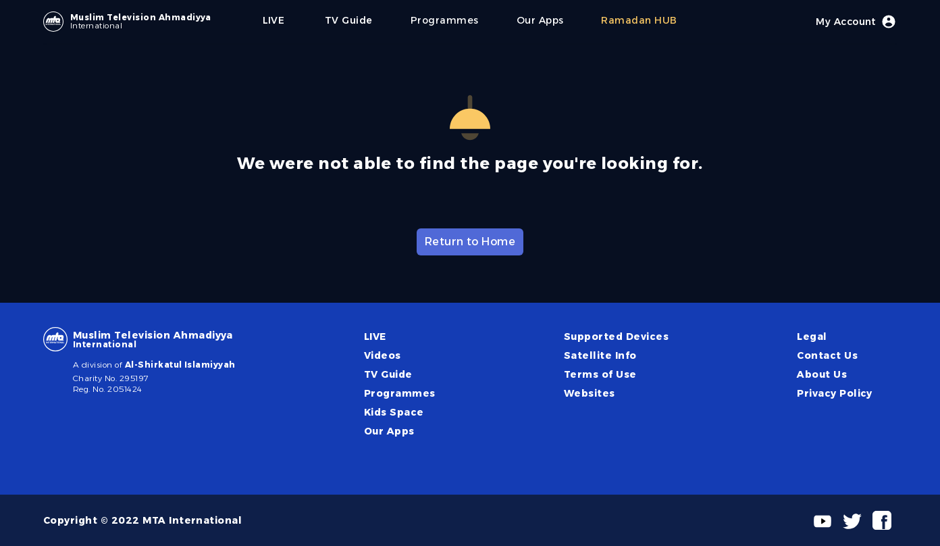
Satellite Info (600, 355)
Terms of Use (600, 374)
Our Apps (389, 431)
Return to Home (470, 241)
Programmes (400, 393)
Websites (589, 393)
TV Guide (388, 374)
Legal (812, 336)
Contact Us (827, 355)
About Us (822, 374)
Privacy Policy (834, 393)
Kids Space (394, 412)
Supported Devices (616, 336)
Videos (382, 355)
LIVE (375, 336)
